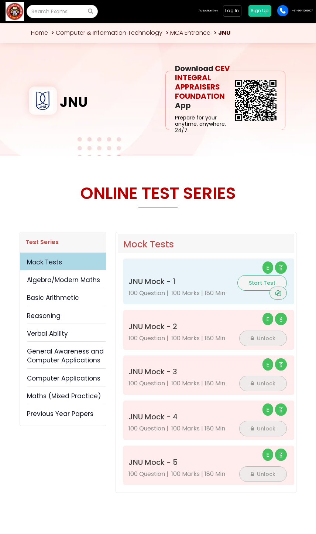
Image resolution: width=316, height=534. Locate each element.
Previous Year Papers (60, 413)
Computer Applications (63, 378)
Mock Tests (44, 262)
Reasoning (44, 315)
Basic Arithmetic (53, 297)
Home (39, 32)
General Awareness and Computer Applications (65, 356)
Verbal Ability (47, 333)
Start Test (262, 283)
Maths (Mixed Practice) (64, 396)
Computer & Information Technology (109, 32)
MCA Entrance (190, 32)
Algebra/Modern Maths (63, 280)
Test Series (42, 242)
